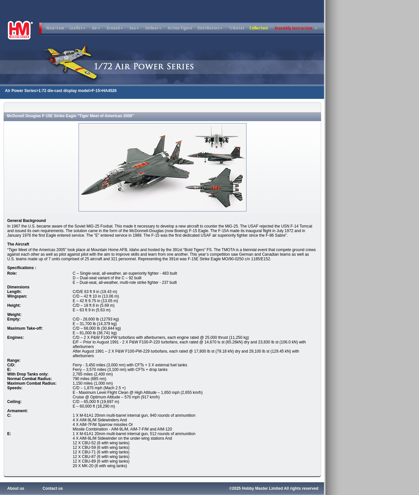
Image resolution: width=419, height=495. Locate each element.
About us (15, 488)
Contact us (53, 488)
